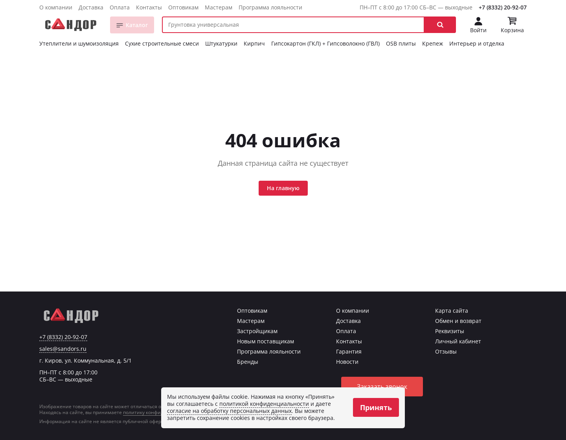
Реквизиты (449, 331)
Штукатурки (221, 43)
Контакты (149, 7)
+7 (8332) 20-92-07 (503, 7)
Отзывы (446, 351)
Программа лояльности (270, 7)
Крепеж (432, 43)
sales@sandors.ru (62, 348)
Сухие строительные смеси (162, 43)
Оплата (120, 7)
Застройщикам (257, 331)
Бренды (247, 361)
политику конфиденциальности (160, 412)
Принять (376, 407)
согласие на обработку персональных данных (229, 410)
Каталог (137, 25)
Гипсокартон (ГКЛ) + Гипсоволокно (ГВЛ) (325, 43)
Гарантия (349, 351)
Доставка (91, 7)
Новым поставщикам (265, 341)
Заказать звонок (382, 386)
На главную (283, 188)
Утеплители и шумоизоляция (79, 43)
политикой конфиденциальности (264, 403)
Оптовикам (183, 7)
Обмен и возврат (458, 320)
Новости (347, 361)
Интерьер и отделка (476, 43)
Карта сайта (451, 310)
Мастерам (218, 7)
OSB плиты (401, 43)
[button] (440, 24)
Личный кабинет (458, 341)
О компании (55, 7)
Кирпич (254, 43)
